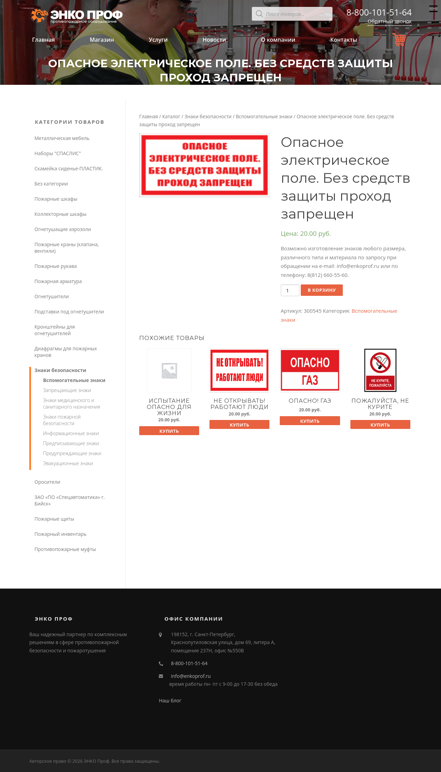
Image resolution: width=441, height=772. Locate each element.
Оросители (47, 482)
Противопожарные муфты (65, 549)
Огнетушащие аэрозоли (62, 229)
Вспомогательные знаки (264, 116)
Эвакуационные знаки (68, 463)
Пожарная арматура (58, 281)
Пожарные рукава (55, 266)
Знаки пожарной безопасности (62, 420)
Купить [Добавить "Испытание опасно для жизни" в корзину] (169, 431)
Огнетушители (51, 296)
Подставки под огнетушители (69, 311)
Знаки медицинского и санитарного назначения (71, 403)
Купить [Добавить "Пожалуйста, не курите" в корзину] (380, 425)
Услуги (158, 39)
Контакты (343, 39)
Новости (214, 39)
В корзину (322, 290)
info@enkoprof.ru (191, 676)
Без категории (51, 183)
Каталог (171, 116)
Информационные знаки (71, 433)
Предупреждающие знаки (72, 453)
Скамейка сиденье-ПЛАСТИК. (68, 168)
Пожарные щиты (54, 518)
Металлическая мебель (62, 138)
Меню (433, 11)
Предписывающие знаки (71, 443)
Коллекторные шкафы (60, 214)
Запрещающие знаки (67, 390)
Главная (43, 39)
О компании (278, 39)
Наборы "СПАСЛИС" (57, 153)
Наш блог (170, 700)
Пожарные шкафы (56, 198)
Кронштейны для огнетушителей (54, 330)
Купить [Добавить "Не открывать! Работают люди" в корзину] (239, 425)
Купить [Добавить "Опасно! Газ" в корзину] (310, 421)
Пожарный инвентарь (60, 534)
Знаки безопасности (208, 116)
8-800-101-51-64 (379, 12)
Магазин (102, 39)
